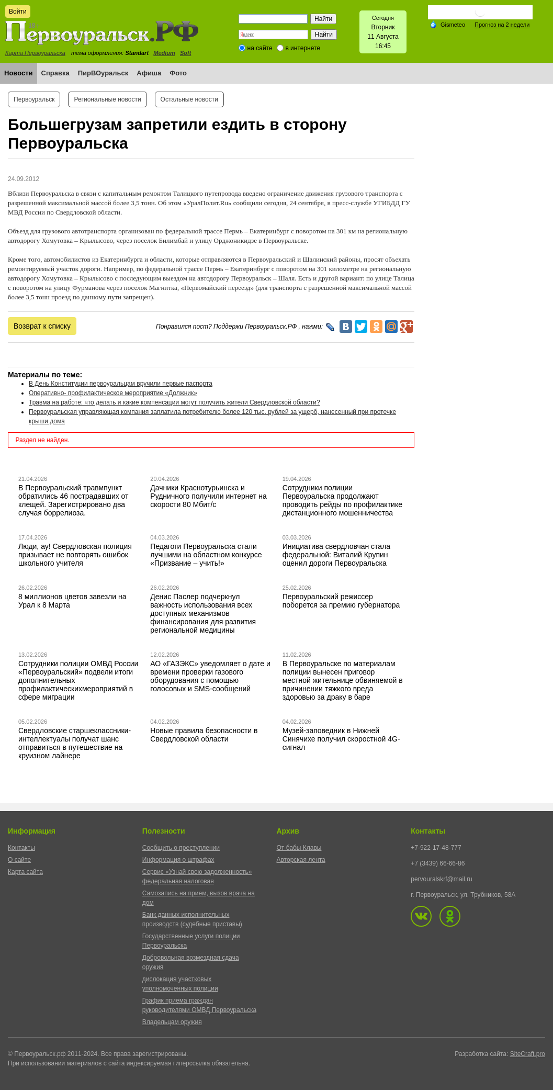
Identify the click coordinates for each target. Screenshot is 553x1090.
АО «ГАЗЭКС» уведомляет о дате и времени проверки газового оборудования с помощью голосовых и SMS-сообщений (210, 676)
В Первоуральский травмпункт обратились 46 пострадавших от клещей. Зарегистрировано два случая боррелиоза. (73, 500)
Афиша (149, 73)
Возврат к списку (42, 326)
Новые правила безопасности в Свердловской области (203, 734)
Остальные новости (189, 99)
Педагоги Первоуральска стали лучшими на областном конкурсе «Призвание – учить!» (206, 554)
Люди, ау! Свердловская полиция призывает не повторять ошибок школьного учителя (75, 554)
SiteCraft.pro (527, 1054)
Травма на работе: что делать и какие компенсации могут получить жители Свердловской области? (174, 402)
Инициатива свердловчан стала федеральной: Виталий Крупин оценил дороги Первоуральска (336, 554)
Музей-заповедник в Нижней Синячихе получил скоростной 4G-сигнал (341, 738)
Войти (18, 11)
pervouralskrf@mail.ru (441, 879)
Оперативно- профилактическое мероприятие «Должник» (113, 393)
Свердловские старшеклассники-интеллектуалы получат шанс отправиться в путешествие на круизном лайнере (74, 743)
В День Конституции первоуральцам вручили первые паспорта (120, 383)
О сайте (19, 859)
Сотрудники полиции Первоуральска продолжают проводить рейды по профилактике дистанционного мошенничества (342, 500)
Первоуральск (34, 99)
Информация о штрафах (178, 859)
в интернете (302, 48)
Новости (18, 73)
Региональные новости (107, 99)
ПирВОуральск (103, 73)
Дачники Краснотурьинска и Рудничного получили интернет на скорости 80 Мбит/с (208, 496)
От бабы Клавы (299, 847)
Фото (178, 73)
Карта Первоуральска (35, 53)
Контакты (21, 847)
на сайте (260, 48)
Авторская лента (301, 859)
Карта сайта (25, 871)
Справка (55, 73)
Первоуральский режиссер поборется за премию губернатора (341, 600)
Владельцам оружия (172, 1022)
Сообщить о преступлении (181, 847)
